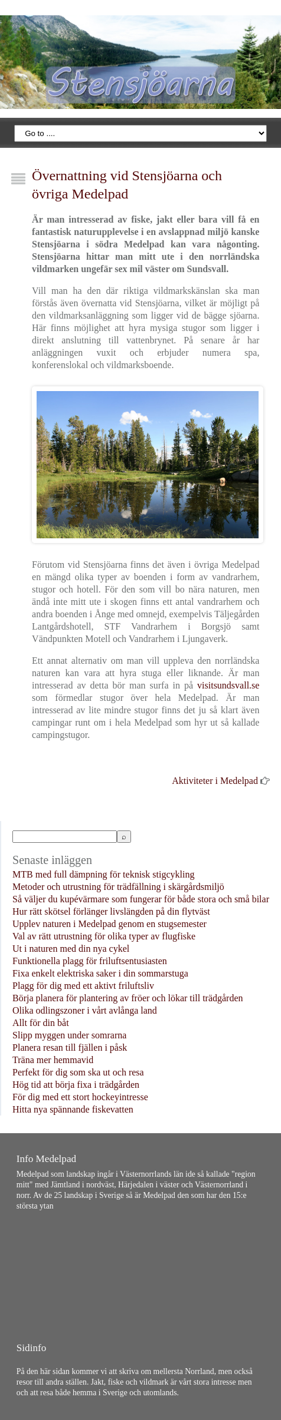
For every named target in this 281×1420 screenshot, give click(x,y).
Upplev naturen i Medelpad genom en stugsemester (109, 924)
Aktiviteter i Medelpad (215, 781)
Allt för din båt (40, 1023)
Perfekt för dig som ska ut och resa (78, 1072)
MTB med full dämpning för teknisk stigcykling (103, 874)
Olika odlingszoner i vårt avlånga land (84, 1010)
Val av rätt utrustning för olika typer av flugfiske (103, 936)
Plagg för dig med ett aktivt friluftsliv (83, 986)
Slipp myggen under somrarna (69, 1035)
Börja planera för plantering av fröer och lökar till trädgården (127, 998)
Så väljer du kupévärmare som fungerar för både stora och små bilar (140, 899)
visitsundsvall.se (228, 685)
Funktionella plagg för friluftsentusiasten (89, 961)
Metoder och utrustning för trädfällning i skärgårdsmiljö (118, 887)
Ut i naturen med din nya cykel (70, 949)
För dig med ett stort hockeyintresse (80, 1097)
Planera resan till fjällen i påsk (69, 1047)
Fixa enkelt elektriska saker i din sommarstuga (100, 973)
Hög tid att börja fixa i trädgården (75, 1085)
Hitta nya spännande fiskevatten (72, 1109)
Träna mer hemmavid (52, 1060)
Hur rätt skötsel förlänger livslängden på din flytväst (111, 911)
